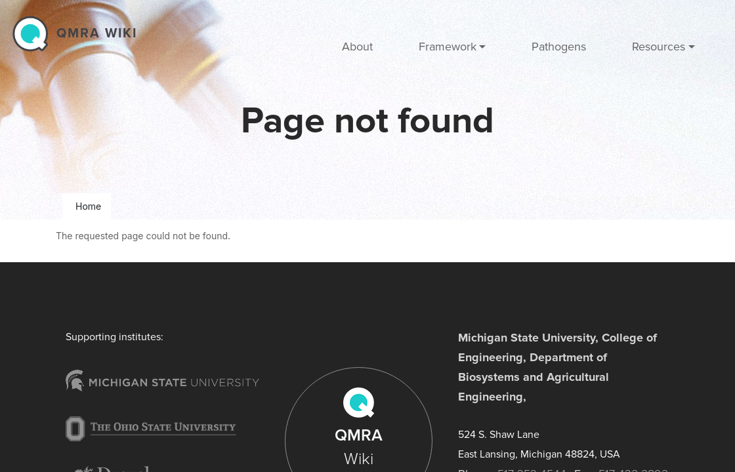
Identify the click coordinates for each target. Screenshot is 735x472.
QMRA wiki (96, 33)
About (357, 46)
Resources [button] (658, 46)
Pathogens (559, 46)
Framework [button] (447, 46)
